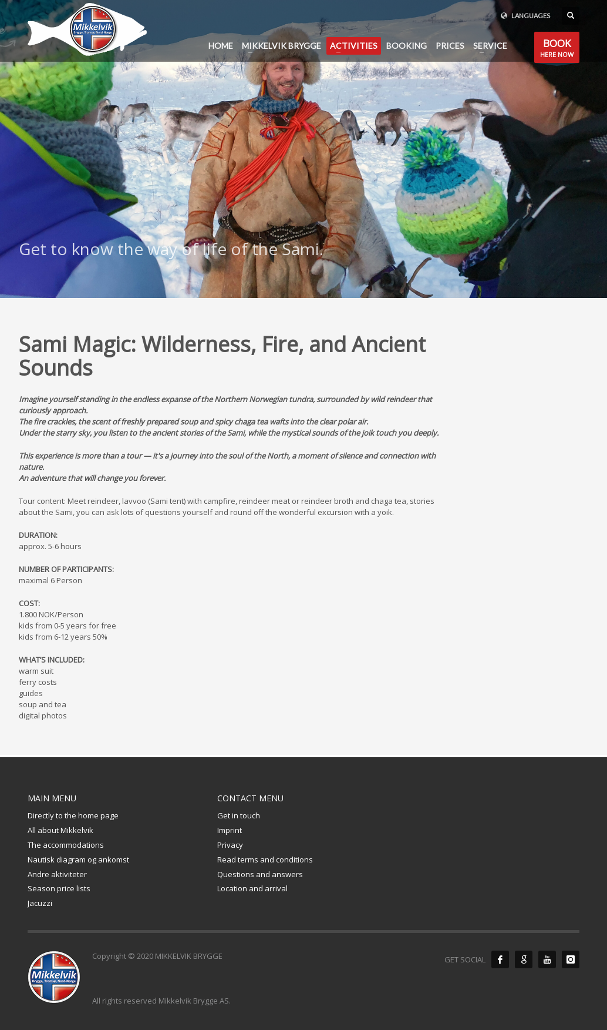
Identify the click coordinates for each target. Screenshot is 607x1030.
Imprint (229, 830)
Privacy (230, 845)
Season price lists (59, 888)
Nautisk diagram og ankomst (78, 859)
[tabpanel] (303, 149)
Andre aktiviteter (57, 874)
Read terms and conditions (265, 859)
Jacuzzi (40, 903)
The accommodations (66, 845)
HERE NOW (556, 49)
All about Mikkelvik (60, 830)
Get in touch (238, 815)
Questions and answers (260, 874)
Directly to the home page (73, 815)
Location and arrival (252, 888)
